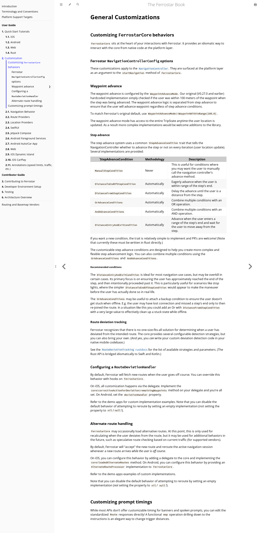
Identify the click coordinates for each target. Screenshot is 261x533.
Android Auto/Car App (21, 143)
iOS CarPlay (15, 159)
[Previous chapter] (64, 266)
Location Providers (19, 122)
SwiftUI (12, 127)
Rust (10, 52)
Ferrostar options (28, 76)
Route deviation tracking (108, 322)
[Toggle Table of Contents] (61, 4)
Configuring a (25, 93)
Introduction (9, 6)
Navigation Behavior (20, 111)
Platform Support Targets (17, 17)
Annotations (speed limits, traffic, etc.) (28, 167)
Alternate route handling (27, 100)
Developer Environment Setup (21, 186)
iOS (10, 36)
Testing (8, 192)
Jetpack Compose (18, 133)
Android (12, 42)
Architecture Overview (17, 197)
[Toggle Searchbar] (78, 4)
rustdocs (124, 350)
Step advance (100, 135)
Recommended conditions (105, 267)
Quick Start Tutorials (16, 31)
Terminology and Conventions (20, 11)
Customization (12, 58)
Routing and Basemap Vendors (20, 204)
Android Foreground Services (25, 138)
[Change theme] (70, 4)
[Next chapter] (250, 266)
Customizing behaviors (24, 65)
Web (10, 47)
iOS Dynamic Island (19, 154)
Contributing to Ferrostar (18, 181)
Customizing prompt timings (25, 105)
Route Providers (17, 117)
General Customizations (125, 17)
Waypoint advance (23, 86)
